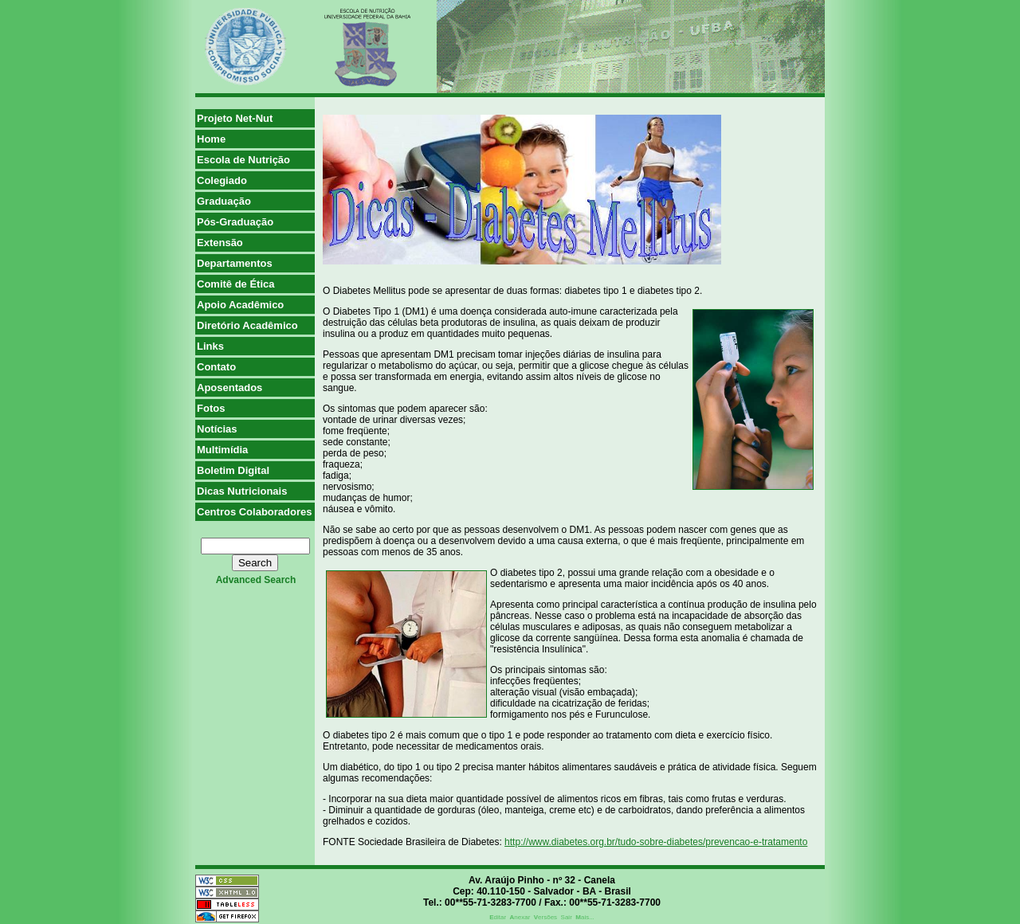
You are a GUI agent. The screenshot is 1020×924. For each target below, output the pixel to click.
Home (211, 139)
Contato (216, 367)
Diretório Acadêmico (247, 325)
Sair (566, 917)
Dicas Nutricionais (242, 491)
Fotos (211, 408)
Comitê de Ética (236, 284)
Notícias (217, 429)
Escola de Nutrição (243, 160)
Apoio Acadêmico (240, 305)
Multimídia (222, 450)
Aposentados (229, 387)
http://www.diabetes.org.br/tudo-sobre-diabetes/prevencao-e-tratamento (655, 842)
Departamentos (235, 263)
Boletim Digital (233, 470)
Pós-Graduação (235, 222)
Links (210, 346)
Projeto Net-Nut (235, 118)
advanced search (256, 579)
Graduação (224, 201)
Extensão (220, 243)
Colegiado (222, 180)
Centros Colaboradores (254, 512)
